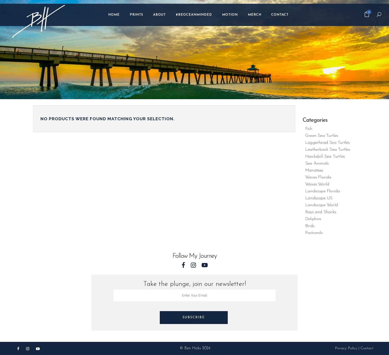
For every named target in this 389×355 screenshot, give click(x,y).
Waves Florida (318, 177)
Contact (366, 348)
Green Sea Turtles (321, 135)
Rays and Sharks (320, 212)
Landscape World (321, 205)
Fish (308, 128)
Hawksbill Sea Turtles (325, 156)
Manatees (314, 170)
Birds (309, 226)
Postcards (314, 233)
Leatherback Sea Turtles (327, 149)
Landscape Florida (322, 191)
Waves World (317, 184)
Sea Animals (316, 163)
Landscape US (318, 198)
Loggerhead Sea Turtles (327, 142)
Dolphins (313, 219)
